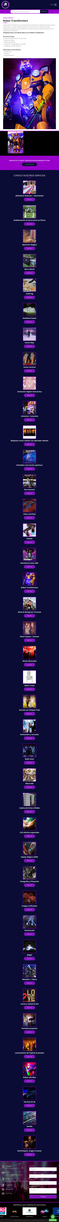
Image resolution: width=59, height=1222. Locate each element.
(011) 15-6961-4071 (11, 1167)
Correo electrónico (35, 1173)
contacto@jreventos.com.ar (14, 1173)
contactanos (29, 164)
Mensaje (32, 1186)
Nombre (31, 1166)
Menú (53, 4)
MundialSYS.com (27, 1220)
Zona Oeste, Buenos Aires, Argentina (16, 1179)
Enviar (42, 1196)
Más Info (29, 199)
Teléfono (32, 1180)
